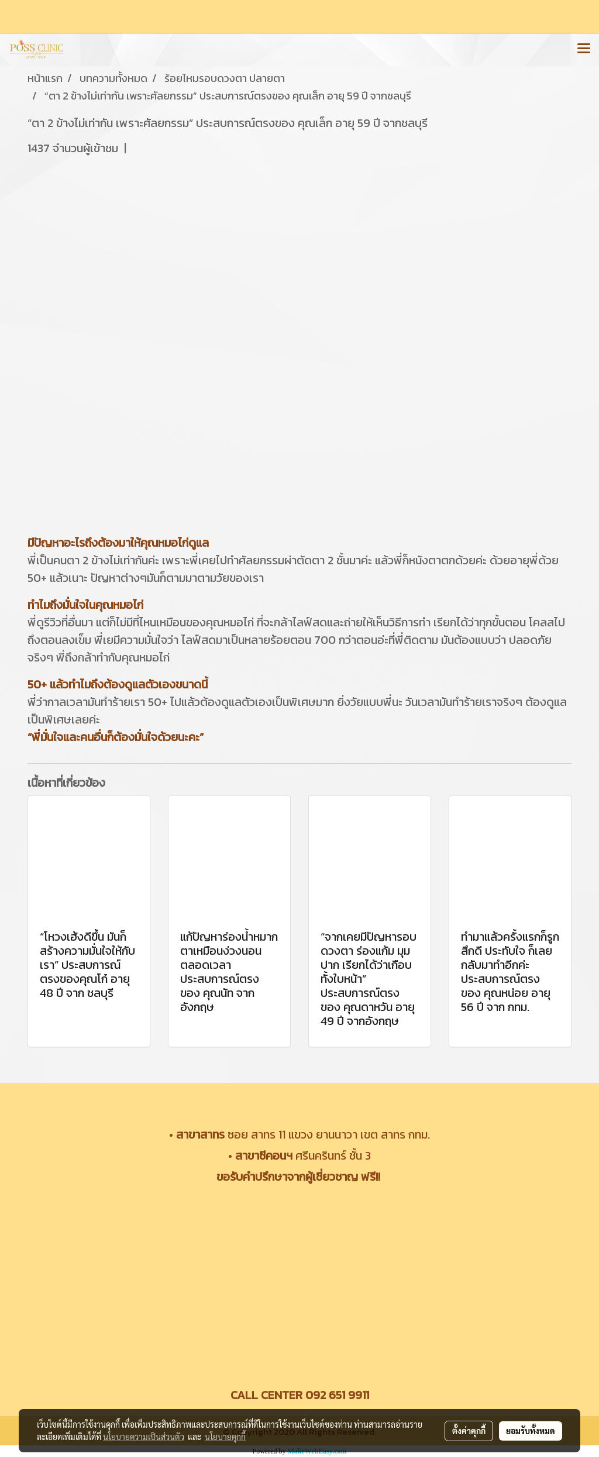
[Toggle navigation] (584, 49)
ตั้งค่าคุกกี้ (469, 1430)
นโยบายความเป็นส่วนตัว (143, 1436)
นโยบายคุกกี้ (225, 1436)
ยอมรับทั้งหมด (530, 1430)
